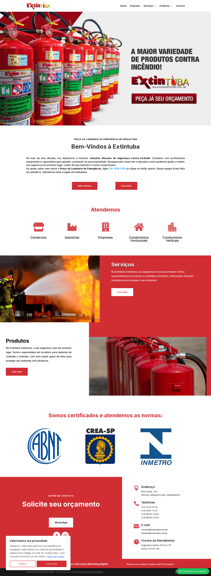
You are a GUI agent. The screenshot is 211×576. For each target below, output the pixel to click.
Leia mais (126, 185)
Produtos (164, 6)
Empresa (135, 6)
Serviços (148, 6)
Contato (180, 6)
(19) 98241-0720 (150, 514)
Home (123, 6)
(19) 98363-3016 (150, 517)
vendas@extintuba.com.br (154, 533)
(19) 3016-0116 (117, 168)
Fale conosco (84, 185)
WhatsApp (61, 522)
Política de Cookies (55, 556)
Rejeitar (22, 563)
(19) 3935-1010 (149, 510)
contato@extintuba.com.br (154, 529)
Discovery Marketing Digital (91, 564)
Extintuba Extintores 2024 (39, 572)
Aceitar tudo (51, 563)
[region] (38, 553)
